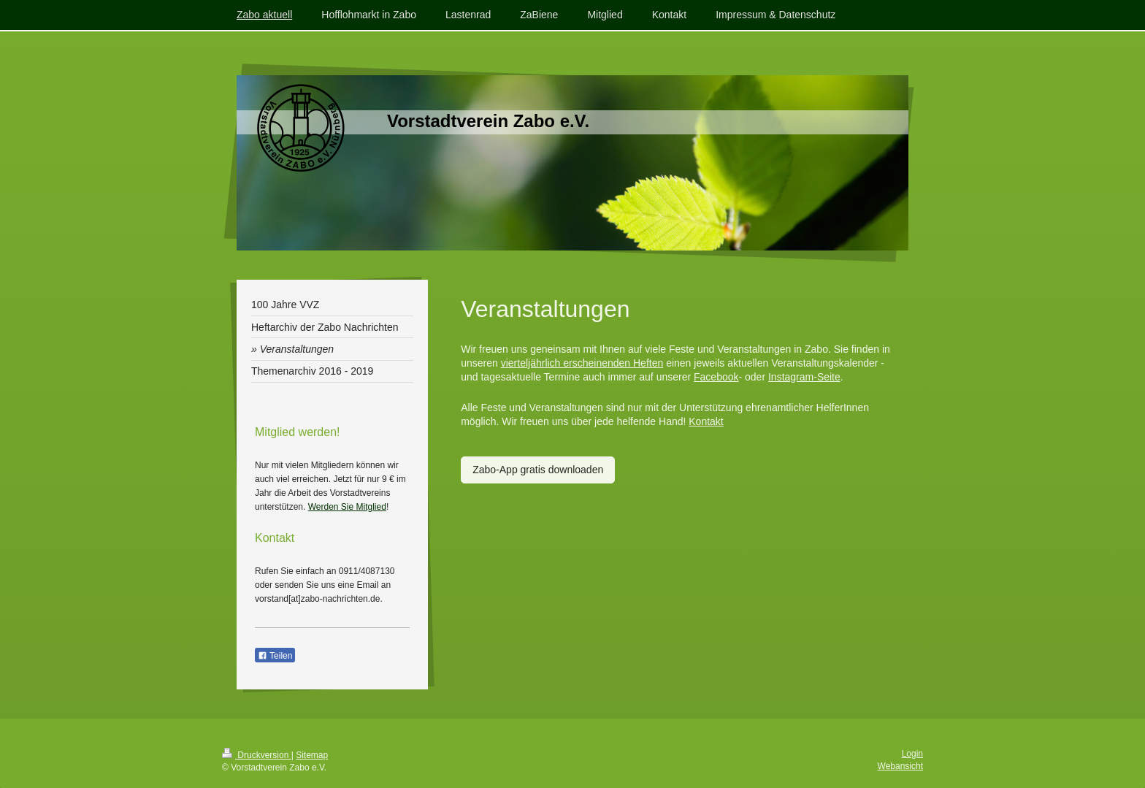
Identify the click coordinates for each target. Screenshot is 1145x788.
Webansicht (900, 766)
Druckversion (256, 755)
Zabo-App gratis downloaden (537, 469)
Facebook (716, 377)
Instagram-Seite (804, 377)
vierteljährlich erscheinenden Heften (582, 363)
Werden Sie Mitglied (347, 507)
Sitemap (312, 755)
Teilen (275, 656)
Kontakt (706, 421)
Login (912, 754)
